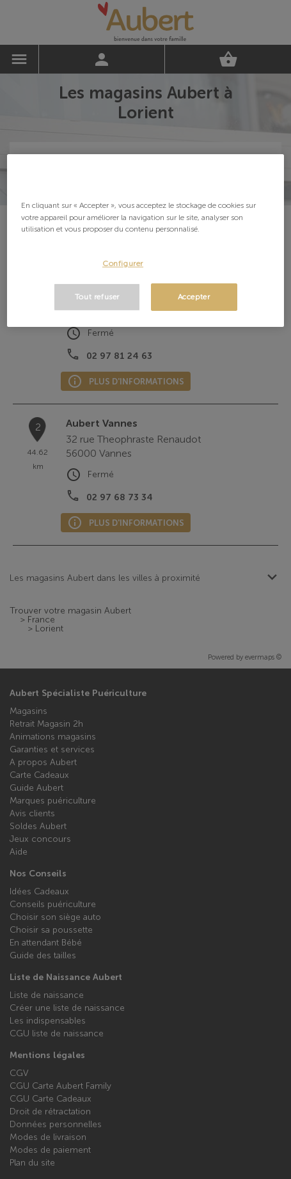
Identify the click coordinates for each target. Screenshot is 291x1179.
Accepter (194, 296)
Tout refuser (97, 296)
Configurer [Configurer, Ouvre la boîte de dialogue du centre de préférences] (122, 263)
